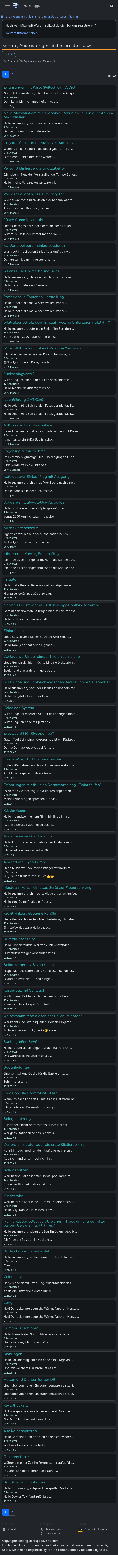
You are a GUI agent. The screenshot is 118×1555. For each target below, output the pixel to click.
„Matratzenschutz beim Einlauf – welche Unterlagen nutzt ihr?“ (57, 322)
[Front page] (2, 16)
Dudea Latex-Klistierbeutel (26, 1251)
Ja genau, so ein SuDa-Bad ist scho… (29, 439)
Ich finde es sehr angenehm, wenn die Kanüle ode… (40, 568)
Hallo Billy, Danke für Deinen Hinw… (29, 1210)
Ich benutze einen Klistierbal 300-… (28, 850)
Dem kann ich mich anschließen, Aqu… (31, 101)
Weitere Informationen (21, 33)
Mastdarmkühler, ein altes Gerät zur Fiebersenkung (47, 888)
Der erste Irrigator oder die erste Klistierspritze (44, 1144)
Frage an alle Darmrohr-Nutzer (30, 1093)
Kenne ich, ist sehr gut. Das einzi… (27, 1004)
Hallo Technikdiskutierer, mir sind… (28, 388)
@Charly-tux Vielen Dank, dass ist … (28, 362)
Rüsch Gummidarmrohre (25, 220)
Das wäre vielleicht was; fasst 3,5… (28, 1056)
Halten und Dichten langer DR (29, 1379)
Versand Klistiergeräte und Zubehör (34, 168)
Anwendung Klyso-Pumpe (25, 862)
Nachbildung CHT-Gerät (24, 400)
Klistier (33, 16)
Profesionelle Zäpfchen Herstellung (34, 297)
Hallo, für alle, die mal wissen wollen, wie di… (35, 311)
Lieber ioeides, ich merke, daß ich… (28, 1342)
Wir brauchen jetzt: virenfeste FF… (27, 1445)
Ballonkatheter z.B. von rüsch (29, 965)
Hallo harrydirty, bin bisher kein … (27, 696)
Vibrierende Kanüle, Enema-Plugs (32, 554)
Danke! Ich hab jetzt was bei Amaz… (29, 747)
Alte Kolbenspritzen (20, 1431)
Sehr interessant (15, 1081)
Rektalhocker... (16, 1405)
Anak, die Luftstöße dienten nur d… (28, 1291)
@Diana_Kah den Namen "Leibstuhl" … (31, 1471)
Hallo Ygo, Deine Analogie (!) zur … (28, 902)
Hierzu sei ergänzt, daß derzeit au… (28, 593)
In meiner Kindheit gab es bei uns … (29, 1184)
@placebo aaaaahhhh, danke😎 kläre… (31, 1030)
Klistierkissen (15, 811)
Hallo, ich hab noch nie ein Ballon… (28, 619)
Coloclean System (19, 708)
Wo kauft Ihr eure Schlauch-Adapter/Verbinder (43, 348)
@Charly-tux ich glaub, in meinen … (28, 542)
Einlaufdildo (14, 631)
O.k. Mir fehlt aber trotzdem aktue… (29, 1419)
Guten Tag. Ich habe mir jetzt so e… (28, 722)
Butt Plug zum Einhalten (24, 1482)
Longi (8, 1303)
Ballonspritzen (16, 1170)
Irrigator (11, 579)
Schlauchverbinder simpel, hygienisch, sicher (42, 656)
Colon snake (14, 1277)
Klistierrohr (13, 1196)
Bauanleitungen (17, 1067)
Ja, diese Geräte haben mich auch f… (29, 825)
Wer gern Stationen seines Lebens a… (30, 1133)
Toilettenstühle (16, 1457)
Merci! (8, 1265)
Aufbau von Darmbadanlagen (29, 425)
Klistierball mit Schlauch (24, 990)
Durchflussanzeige (20, 939)
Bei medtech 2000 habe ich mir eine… (30, 337)
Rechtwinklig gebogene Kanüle (30, 913)
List (8, 54)
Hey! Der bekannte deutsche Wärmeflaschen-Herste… (41, 1316)
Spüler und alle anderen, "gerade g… (29, 670)
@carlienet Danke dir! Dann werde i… (30, 157)
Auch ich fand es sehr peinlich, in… (28, 1158)
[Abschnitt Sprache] (112, 6)
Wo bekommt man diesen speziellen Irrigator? (43, 1016)
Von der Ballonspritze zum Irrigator (34, 194)
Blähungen (13, 1354)
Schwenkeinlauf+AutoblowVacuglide (34, 502)
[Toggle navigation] (7, 5)
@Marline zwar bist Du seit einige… (28, 979)
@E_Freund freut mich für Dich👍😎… (30, 876)
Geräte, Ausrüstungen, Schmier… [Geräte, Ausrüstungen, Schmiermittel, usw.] (62, 16)
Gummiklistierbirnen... (22, 1328)
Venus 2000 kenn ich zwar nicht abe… (30, 516)
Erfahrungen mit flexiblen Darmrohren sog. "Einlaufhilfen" (52, 785)
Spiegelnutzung (17, 1119)
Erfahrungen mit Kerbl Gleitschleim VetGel (39, 87)
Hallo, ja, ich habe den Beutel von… (28, 285)
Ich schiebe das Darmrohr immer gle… (31, 1107)
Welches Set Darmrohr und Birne (32, 271)
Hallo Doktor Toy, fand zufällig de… (28, 1496)
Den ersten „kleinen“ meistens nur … (29, 259)
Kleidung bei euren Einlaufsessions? (34, 245)
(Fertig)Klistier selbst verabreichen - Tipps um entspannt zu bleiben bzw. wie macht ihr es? (54, 1223)
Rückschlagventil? (19, 374)
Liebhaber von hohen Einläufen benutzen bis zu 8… (39, 1394)
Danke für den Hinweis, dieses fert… (29, 131)
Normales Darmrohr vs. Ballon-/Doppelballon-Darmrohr (51, 605)
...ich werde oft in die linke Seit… (26, 465)
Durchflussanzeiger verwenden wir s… (30, 953)
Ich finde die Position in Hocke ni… (28, 1240)
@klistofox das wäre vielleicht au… (27, 927)
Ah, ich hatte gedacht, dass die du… (28, 773)
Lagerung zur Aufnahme (25, 451)
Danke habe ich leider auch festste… (29, 491)
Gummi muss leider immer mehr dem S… (33, 234)
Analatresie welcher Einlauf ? (28, 836)
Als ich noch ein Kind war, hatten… (27, 208)
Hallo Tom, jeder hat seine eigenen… (29, 645)
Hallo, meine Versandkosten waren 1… (30, 182)
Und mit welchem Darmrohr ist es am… (31, 1368)
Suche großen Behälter (23, 1042)
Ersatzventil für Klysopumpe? (29, 733)
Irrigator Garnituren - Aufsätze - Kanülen (38, 143)
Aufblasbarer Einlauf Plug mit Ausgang (37, 477)
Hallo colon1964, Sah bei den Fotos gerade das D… (39, 414)
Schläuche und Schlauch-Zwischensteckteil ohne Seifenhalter (57, 682)
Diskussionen (17, 16)
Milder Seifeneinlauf (21, 528)
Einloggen (33, 6)
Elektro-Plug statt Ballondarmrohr (33, 759)
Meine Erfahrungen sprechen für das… (31, 799)
